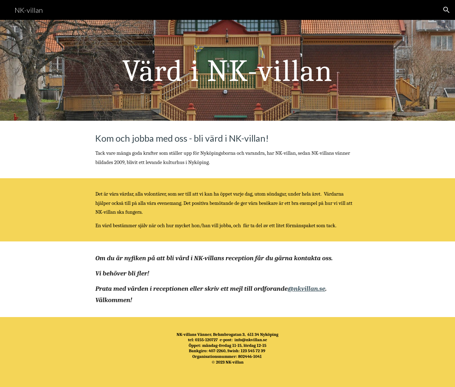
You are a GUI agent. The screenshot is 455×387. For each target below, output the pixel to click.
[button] (446, 9)
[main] (227, 70)
